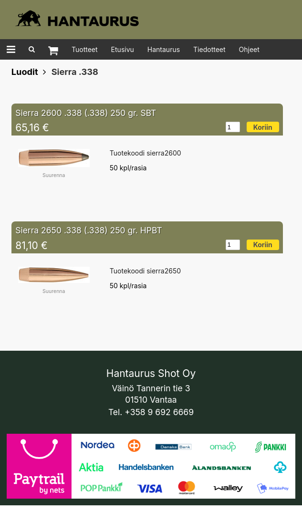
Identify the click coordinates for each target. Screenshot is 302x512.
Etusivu (122, 49)
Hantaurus (163, 49)
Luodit (24, 71)
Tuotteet (85, 49)
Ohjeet (249, 49)
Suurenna (53, 175)
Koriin (262, 127)
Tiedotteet (209, 49)
